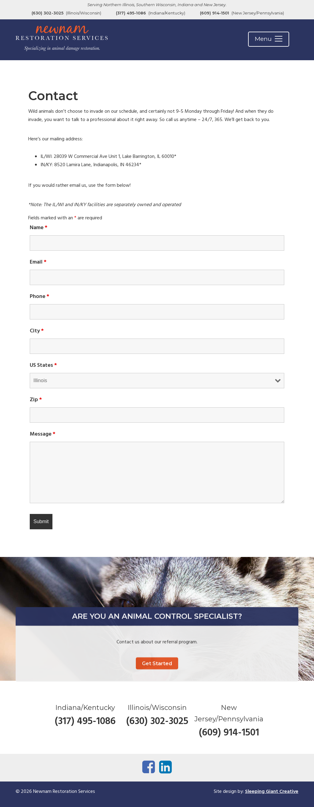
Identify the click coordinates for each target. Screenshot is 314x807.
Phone (39, 296)
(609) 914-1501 (214, 13)
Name (39, 227)
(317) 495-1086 (131, 13)
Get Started (157, 693)
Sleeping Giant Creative (271, 792)
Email (38, 262)
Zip (36, 399)
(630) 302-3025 (47, 13)
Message (43, 434)
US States (43, 365)
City (37, 331)
